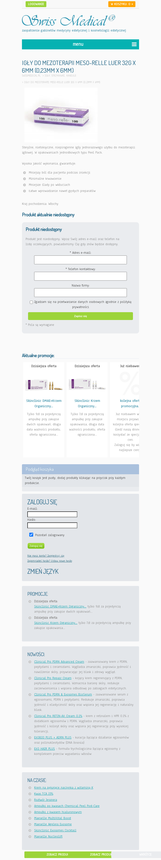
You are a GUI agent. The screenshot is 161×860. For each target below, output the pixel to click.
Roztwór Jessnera (45, 800)
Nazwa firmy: (81, 285)
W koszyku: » (122, 4)
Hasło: (31, 520)
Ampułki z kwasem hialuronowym (58, 812)
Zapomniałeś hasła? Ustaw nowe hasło (49, 561)
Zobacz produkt (58, 854)
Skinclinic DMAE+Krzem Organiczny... (60, 606)
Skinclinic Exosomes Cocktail (55, 830)
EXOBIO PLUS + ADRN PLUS (52, 737)
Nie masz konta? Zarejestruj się (45, 556)
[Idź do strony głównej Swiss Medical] (68, 17)
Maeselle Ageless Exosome (53, 824)
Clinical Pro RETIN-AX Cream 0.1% (58, 716)
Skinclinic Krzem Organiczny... (55, 623)
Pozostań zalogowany (49, 535)
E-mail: (32, 509)
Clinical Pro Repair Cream (52, 678)
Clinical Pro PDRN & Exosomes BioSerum (63, 694)
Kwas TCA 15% (43, 794)
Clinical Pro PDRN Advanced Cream (59, 662)
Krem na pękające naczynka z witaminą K (63, 787)
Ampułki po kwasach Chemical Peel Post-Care (67, 806)
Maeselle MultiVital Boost (52, 818)
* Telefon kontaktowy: (81, 269)
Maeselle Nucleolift (48, 836)
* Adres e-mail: (80, 253)
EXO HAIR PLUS (44, 749)
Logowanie (36, 4)
